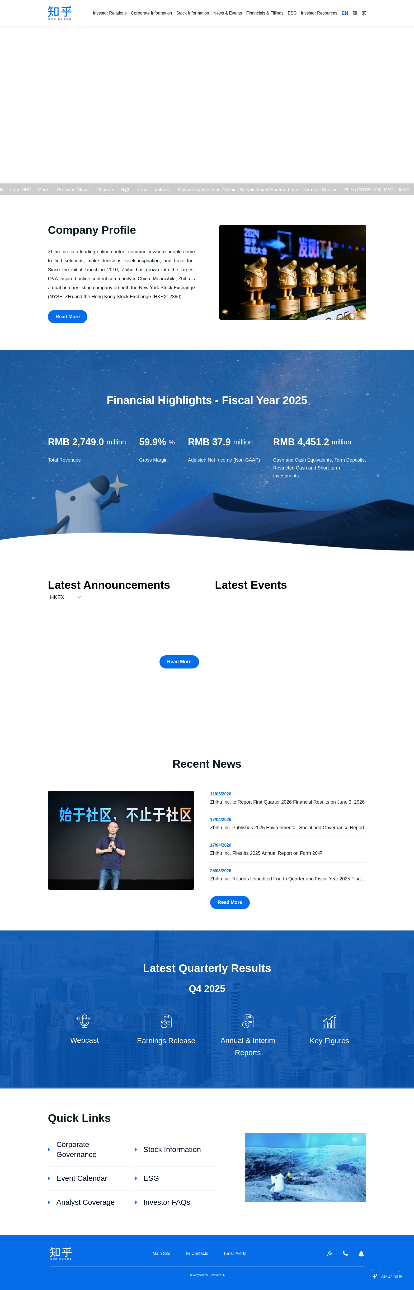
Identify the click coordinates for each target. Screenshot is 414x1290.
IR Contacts (197, 1253)
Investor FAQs (162, 1202)
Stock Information (192, 13)
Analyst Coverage (81, 1202)
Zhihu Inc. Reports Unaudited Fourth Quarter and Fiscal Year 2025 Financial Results (299, 878)
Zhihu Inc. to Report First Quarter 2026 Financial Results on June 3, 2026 (287, 802)
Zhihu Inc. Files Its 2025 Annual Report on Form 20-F (266, 853)
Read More (67, 316)
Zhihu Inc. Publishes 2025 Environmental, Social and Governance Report (287, 827)
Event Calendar (77, 1178)
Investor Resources (319, 13)
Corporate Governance (72, 1149)
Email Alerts (235, 1253)
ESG (292, 13)
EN (345, 13)
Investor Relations (110, 13)
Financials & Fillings (264, 13)
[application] (384, 1276)
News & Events (227, 13)
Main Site (161, 1253)
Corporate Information (151, 13)
